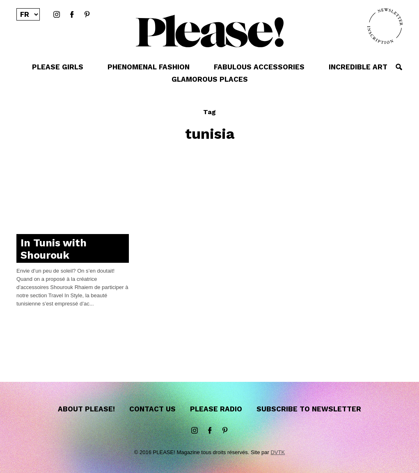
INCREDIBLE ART (358, 67)
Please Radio (216, 409)
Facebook (72, 15)
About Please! (86, 409)
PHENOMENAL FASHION (149, 67)
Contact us (152, 409)
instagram (56, 15)
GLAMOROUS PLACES (210, 79)
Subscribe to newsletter (308, 409)
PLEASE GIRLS (57, 67)
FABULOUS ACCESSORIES (259, 67)
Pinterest (87, 15)
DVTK (277, 452)
